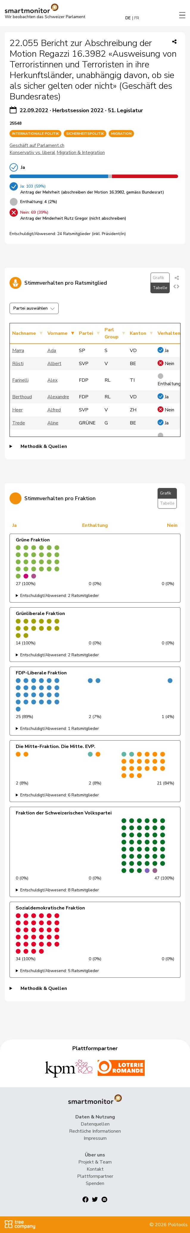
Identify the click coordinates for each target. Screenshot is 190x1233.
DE (128, 18)
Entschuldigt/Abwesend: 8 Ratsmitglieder (59, 890)
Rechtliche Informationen (95, 1131)
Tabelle (160, 288)
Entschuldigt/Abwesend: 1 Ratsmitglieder (59, 728)
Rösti (18, 363)
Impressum (95, 1138)
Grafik (158, 277)
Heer (17, 410)
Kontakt (95, 1169)
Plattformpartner (95, 1176)
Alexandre (58, 397)
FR (136, 18)
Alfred (54, 410)
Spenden (95, 1183)
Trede (18, 423)
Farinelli (20, 380)
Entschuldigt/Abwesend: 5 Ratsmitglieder (59, 971)
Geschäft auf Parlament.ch (37, 145)
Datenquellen (95, 1124)
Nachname (24, 333)
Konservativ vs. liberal (32, 152)
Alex (52, 380)
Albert (54, 363)
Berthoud (22, 397)
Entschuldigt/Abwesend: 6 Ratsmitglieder (59, 795)
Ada (51, 350)
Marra (18, 350)
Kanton (138, 333)
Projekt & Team (95, 1162)
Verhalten (169, 333)
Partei (86, 333)
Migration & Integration (81, 152)
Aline (52, 423)
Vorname (57, 333)
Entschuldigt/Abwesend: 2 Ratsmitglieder (59, 595)
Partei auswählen (34, 308)
